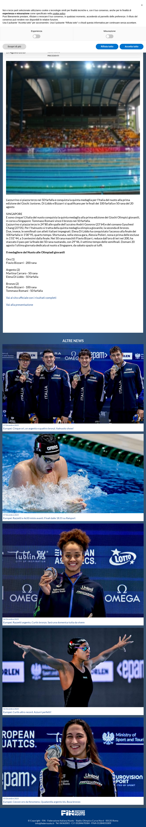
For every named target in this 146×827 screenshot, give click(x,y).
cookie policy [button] (59, 13)
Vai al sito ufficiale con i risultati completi (31, 297)
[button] (141, 5)
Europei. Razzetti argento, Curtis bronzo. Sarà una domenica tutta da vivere (44, 622)
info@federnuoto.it (44, 823)
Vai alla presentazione (19, 304)
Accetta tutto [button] (131, 46)
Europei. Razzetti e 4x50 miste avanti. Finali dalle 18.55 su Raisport (39, 518)
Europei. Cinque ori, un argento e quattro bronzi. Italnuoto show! (38, 428)
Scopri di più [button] (14, 46)
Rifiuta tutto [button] (107, 46)
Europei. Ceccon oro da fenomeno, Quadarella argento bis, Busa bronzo (41, 801)
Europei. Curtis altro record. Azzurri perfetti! (27, 712)
